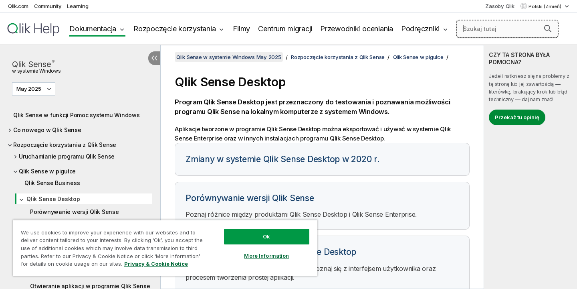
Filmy (241, 28)
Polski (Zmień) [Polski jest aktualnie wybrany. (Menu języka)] (546, 6)
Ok (266, 236)
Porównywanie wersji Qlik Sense (74, 211)
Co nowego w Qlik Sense (47, 129)
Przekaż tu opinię (517, 117)
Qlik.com (18, 6)
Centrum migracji (285, 28)
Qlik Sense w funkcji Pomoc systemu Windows (76, 115)
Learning (77, 6)
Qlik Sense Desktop (53, 198)
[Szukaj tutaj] (507, 28)
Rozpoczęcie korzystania (174, 28)
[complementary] (530, 167)
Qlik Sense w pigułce (47, 171)
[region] (165, 248)
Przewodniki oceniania (356, 28)
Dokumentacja (92, 28)
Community (48, 6)
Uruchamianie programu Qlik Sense (67, 156)
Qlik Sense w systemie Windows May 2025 (228, 57)
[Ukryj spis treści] (154, 58)
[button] (548, 28)
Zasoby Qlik (499, 6)
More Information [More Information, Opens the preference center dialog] (266, 255)
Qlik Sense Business (52, 182)
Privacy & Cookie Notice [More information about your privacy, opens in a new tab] (156, 264)
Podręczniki (420, 28)
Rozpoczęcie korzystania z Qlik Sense (64, 144)
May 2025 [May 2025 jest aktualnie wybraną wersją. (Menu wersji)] (29, 88)
